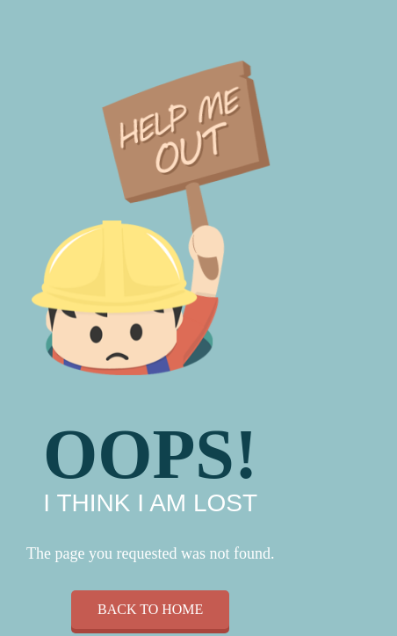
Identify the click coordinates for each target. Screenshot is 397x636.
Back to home (150, 609)
